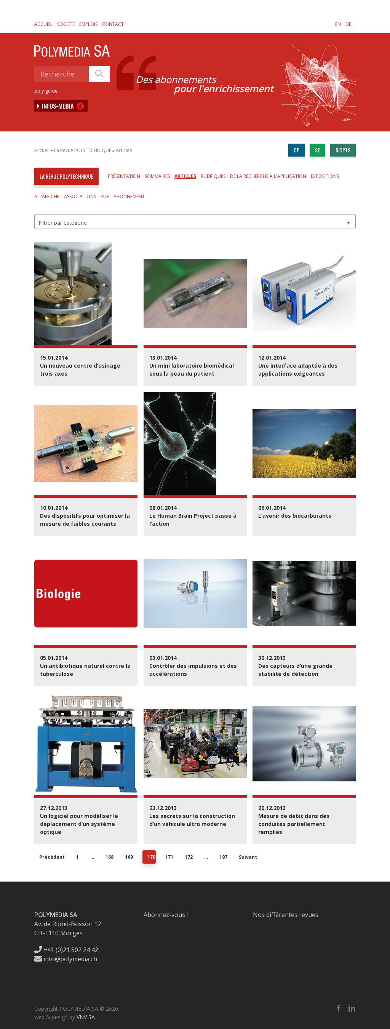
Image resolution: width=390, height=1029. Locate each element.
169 (129, 857)
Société (66, 24)
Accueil (43, 24)
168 (109, 857)
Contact (113, 24)
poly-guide (46, 91)
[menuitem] (338, 24)
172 (189, 857)
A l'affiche (46, 196)
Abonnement (129, 196)
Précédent (52, 857)
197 (223, 857)
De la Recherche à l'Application (268, 176)
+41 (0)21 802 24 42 (66, 950)
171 (169, 857)
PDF (105, 196)
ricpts (343, 150)
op (296, 150)
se (317, 150)
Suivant (248, 857)
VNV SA (86, 1017)
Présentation (124, 176)
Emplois (88, 24)
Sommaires (157, 176)
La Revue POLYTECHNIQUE (82, 150)
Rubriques (213, 176)
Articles (124, 150)
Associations (80, 196)
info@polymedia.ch (65, 959)
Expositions (325, 176)
